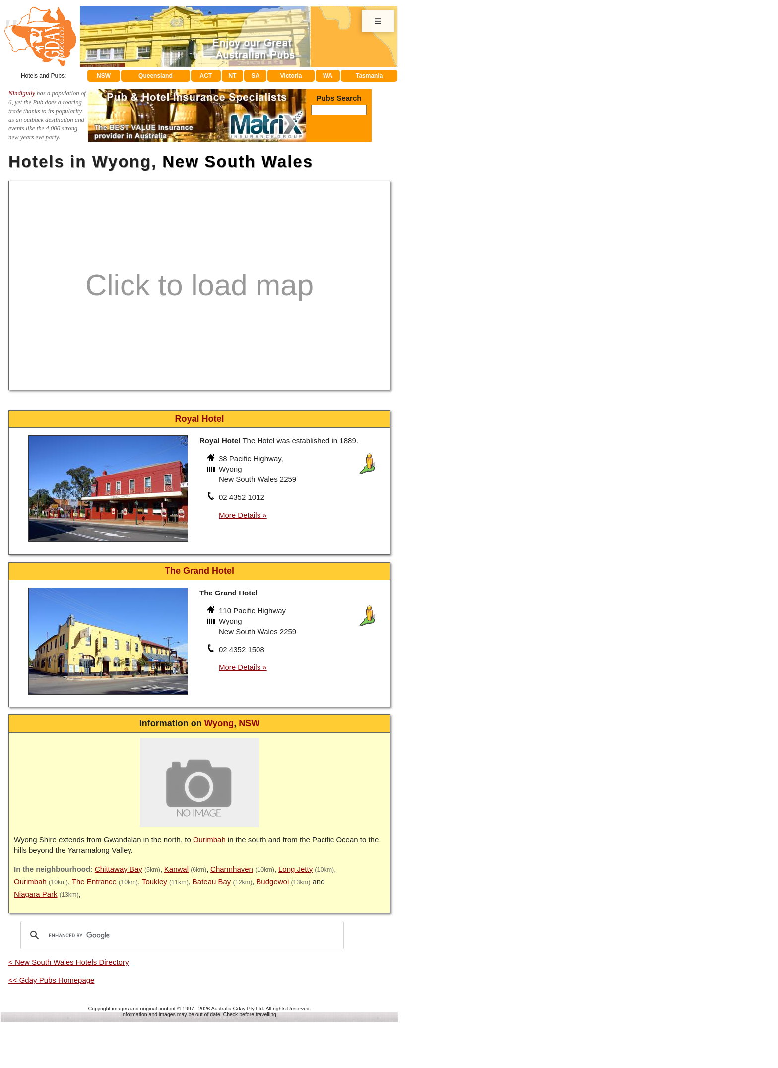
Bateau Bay (212, 881)
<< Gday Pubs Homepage (51, 980)
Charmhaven (231, 869)
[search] (181, 935)
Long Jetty (295, 869)
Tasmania (369, 75)
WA (327, 75)
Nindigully (21, 93)
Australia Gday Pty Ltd (237, 1008)
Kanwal (176, 869)
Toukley (154, 881)
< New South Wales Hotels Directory (68, 962)
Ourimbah (209, 839)
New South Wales (237, 161)
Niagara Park (36, 894)
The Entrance (94, 881)
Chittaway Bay (118, 869)
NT (232, 75)
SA (256, 75)
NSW (104, 75)
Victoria (291, 75)
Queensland (155, 75)
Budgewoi (272, 881)
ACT (206, 75)
